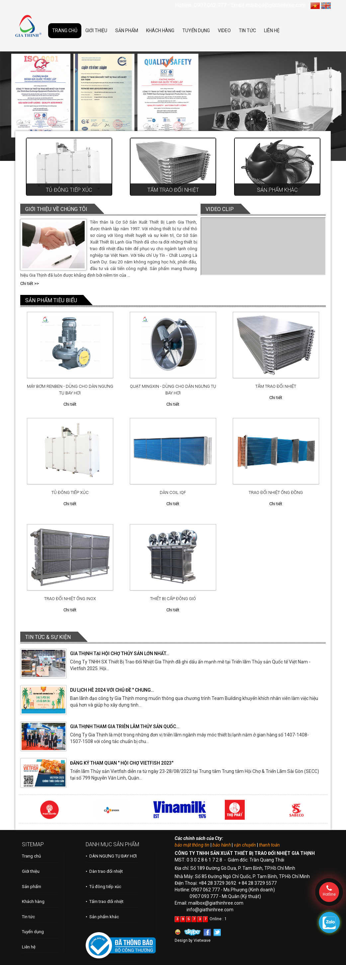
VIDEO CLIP (220, 209)
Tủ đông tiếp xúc (69, 190)
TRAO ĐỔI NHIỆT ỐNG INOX (70, 598)
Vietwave (202, 940)
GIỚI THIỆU (96, 30)
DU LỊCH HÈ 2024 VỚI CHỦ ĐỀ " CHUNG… (112, 690)
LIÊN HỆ (272, 30)
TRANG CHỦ (64, 30)
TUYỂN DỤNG (196, 30)
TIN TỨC (247, 30)
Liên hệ (29, 946)
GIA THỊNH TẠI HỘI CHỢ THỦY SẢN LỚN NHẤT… (119, 653)
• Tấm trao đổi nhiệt (105, 901)
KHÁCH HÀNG (160, 30)
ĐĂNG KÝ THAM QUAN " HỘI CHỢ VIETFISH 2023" (121, 763)
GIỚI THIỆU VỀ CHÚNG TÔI (56, 209)
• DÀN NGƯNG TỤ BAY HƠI (111, 856)
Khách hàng (33, 901)
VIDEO (224, 30)
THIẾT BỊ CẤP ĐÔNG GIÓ (173, 598)
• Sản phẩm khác (102, 916)
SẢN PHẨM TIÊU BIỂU (51, 300)
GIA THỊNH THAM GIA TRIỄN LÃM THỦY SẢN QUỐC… (124, 726)
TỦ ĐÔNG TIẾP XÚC (70, 492)
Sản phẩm (31, 886)
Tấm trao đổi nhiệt (173, 190)
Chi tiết (69, 404)
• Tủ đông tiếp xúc (103, 886)
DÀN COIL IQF (173, 492)
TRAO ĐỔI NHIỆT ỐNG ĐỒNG (276, 492)
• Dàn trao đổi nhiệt (104, 871)
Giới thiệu (31, 871)
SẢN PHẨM (126, 30)
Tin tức (28, 916)
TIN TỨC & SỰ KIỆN (48, 637)
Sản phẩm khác (277, 190)
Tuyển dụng (33, 931)
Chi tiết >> (29, 283)
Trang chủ (31, 856)
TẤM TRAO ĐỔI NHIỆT (275, 386)
